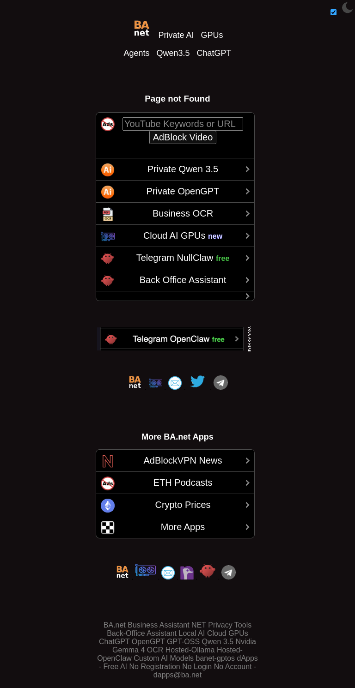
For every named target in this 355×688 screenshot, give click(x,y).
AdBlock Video (183, 137)
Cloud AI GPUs (182, 235)
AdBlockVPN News (182, 460)
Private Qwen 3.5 (182, 169)
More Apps (183, 527)
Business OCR (183, 213)
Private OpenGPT (183, 191)
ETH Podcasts (183, 482)
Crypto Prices (182, 505)
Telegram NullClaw (183, 258)
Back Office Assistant (183, 280)
